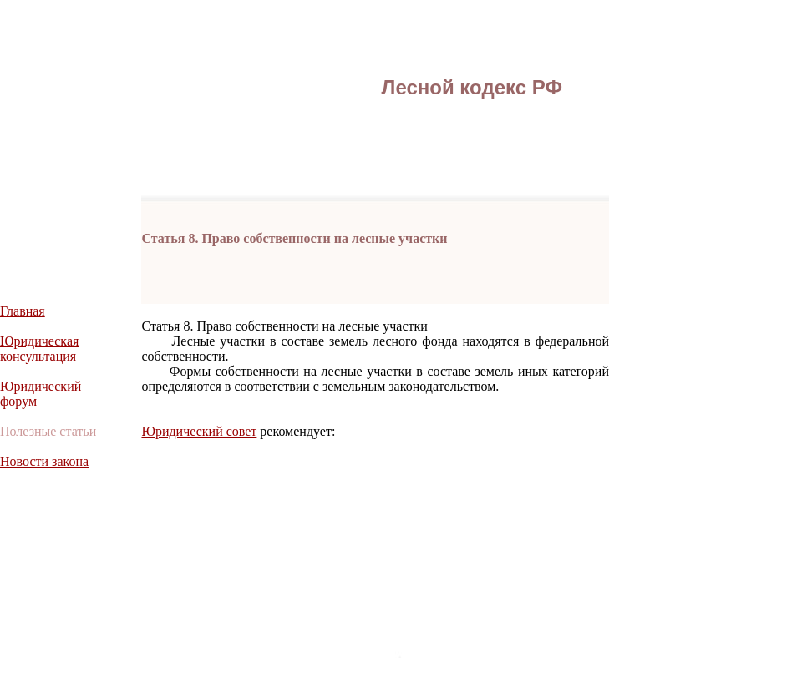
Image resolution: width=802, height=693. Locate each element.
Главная (22, 311)
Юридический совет (198, 431)
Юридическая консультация (39, 348)
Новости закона (44, 461)
